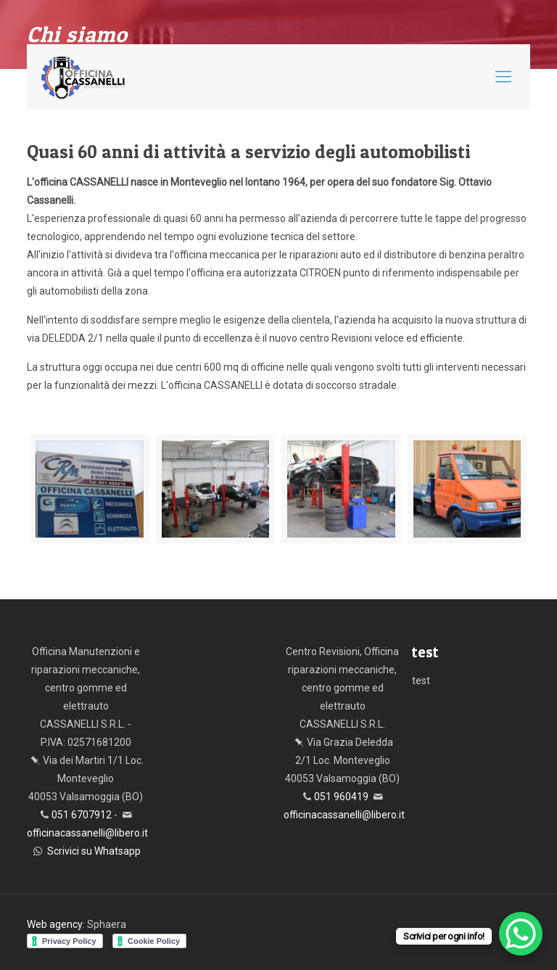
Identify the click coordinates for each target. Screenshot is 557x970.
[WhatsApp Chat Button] (520, 933)
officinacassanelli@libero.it (87, 833)
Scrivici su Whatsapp (94, 851)
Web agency (55, 924)
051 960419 (341, 796)
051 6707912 (81, 815)
